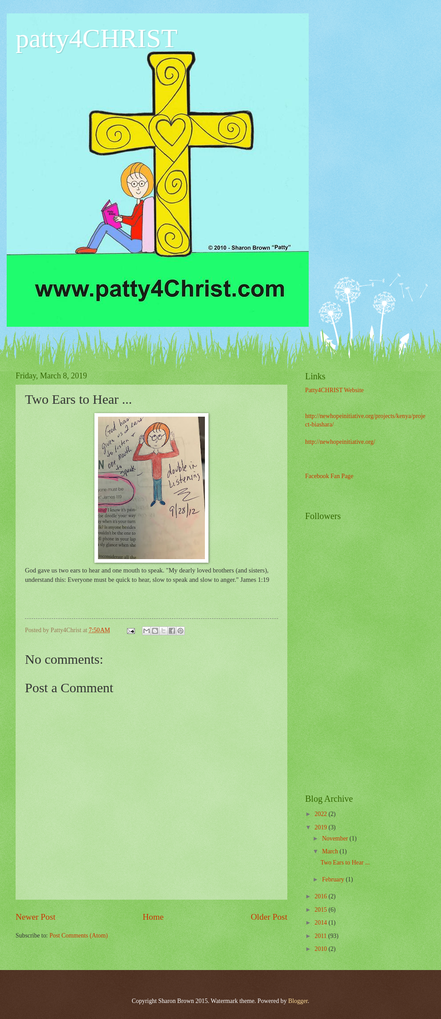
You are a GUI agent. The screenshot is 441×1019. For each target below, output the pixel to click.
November (336, 838)
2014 (321, 922)
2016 (321, 896)
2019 (321, 827)
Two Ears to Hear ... (345, 862)
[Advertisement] (398, 644)
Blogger (298, 1001)
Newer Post (36, 917)
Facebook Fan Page (329, 476)
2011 (321, 936)
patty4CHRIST (96, 38)
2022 (321, 814)
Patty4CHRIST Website (334, 390)
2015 (321, 909)
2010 (321, 949)
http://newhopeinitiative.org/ (340, 441)
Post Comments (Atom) (78, 935)
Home (153, 917)
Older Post (269, 917)
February (334, 879)
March (330, 851)
